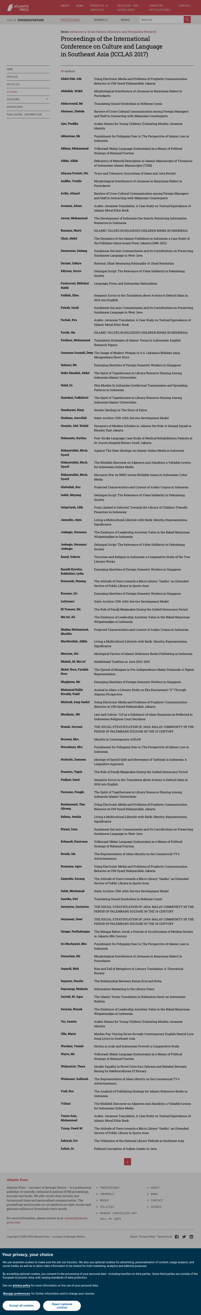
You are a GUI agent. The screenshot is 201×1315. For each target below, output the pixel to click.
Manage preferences (16, 1293)
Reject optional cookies (62, 1306)
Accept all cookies (21, 1305)
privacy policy (21, 1285)
